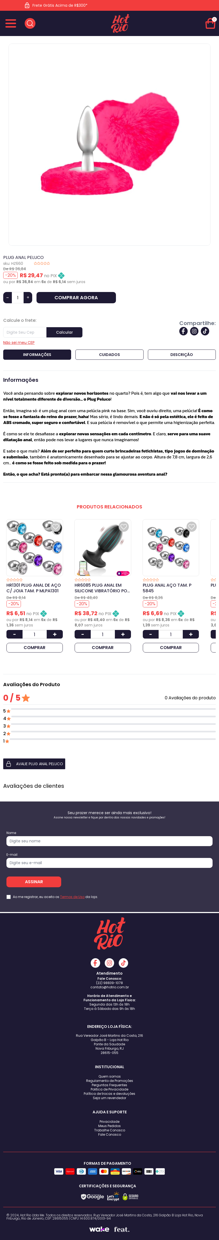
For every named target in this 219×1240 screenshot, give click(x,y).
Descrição (181, 354)
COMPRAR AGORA (76, 297)
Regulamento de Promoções (109, 1080)
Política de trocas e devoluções (109, 1093)
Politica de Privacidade (109, 1089)
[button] (109, 764)
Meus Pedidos (109, 1126)
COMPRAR (34, 647)
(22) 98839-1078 (109, 983)
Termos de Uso (72, 897)
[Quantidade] (18, 297)
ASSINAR (34, 882)
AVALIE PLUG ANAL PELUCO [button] (34, 764)
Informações (37, 354)
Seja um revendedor (109, 1098)
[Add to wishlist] (55, 527)
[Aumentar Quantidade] (55, 634)
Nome (11, 833)
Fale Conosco (109, 1134)
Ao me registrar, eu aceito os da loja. (55, 897)
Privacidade (109, 1121)
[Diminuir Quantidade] (14, 634)
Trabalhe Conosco (109, 1130)
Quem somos (109, 1076)
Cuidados (109, 354)
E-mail (11, 855)
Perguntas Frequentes (109, 1085)
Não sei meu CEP (19, 342)
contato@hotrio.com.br (109, 987)
